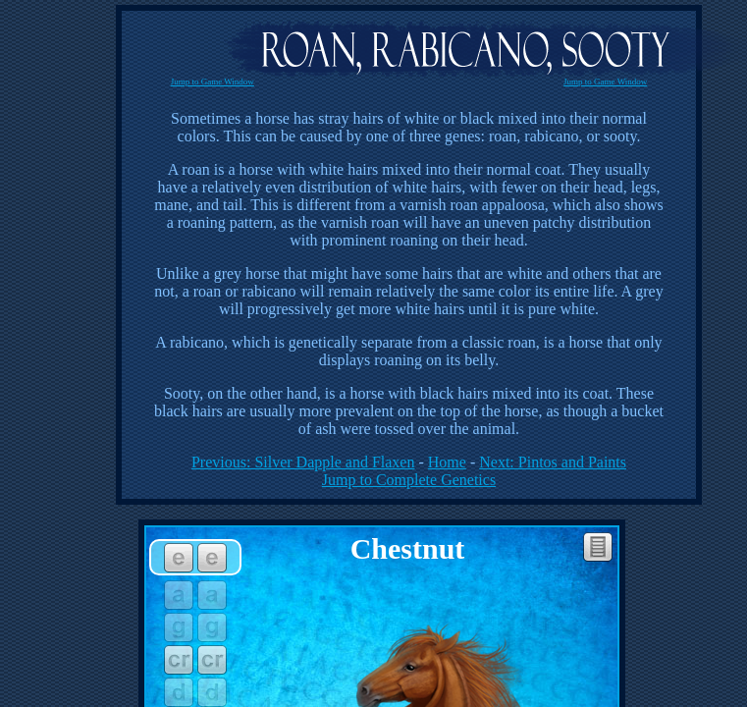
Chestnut (407, 548)
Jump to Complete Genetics (409, 479)
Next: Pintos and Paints (552, 462)
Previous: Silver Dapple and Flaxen (303, 462)
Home (447, 462)
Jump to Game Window (212, 81)
